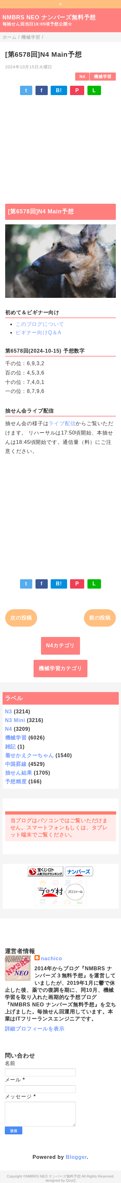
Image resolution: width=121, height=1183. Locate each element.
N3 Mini (15, 720)
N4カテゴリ (60, 645)
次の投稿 (21, 618)
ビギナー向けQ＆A (38, 332)
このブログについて (39, 324)
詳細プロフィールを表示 (35, 1028)
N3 (8, 711)
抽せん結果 (18, 773)
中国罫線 (16, 764)
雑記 (10, 746)
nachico (51, 958)
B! (59, 90)
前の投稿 (100, 618)
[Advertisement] (60, 146)
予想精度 (16, 781)
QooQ (71, 1180)
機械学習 (103, 76)
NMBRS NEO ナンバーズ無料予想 (49, 17)
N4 (82, 76)
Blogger (76, 1157)
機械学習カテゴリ (60, 668)
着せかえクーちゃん (29, 755)
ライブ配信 (62, 423)
